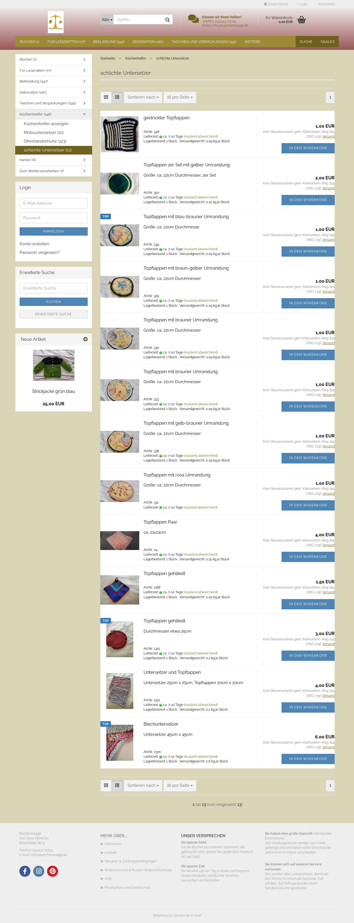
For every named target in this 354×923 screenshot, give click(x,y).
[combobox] (143, 97)
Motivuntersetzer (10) (44, 132)
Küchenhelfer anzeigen (46, 123)
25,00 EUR (53, 403)
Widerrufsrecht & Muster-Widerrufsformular (138, 870)
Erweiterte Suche (53, 314)
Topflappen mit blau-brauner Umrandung (186, 216)
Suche (306, 42)
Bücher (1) (29, 42)
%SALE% (328, 42)
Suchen (53, 302)
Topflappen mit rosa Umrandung (177, 475)
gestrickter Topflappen (166, 117)
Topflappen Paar (160, 522)
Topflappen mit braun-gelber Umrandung (186, 268)
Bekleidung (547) (108, 42)
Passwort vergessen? (40, 252)
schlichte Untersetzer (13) (48, 150)
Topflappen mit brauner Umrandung (181, 320)
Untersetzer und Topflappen (172, 672)
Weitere (252, 42)
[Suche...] (107, 19)
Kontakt (110, 853)
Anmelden (53, 231)
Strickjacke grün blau (53, 391)
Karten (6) (28, 160)
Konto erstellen (34, 243)
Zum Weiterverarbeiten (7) (42, 171)
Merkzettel (325, 4)
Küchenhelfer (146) (35, 114)
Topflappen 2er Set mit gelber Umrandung (187, 164)
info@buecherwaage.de (49, 855)
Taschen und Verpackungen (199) (204, 42)
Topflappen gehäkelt (164, 573)
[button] (276, 4)
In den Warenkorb (308, 148)
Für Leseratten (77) (66, 42)
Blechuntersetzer (161, 724)
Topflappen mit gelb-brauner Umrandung (186, 423)
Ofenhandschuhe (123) (45, 141)
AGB (108, 879)
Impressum (113, 844)
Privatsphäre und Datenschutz (128, 888)
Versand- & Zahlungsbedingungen (131, 861)
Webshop (160, 915)
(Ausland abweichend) (201, 136)
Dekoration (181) (148, 42)
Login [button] (301, 4)
